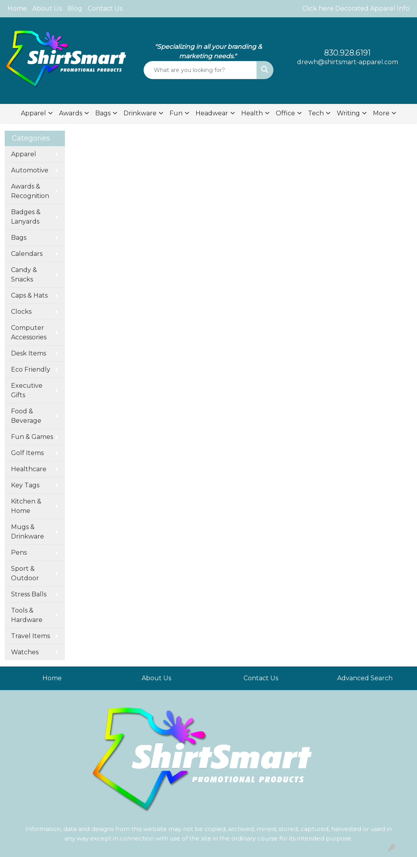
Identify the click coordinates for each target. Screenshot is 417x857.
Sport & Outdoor (25, 573)
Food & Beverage (26, 415)
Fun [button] (176, 113)
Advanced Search (365, 678)
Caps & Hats (29, 295)
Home (17, 8)
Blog (74, 8)
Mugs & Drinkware (27, 531)
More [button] (381, 113)
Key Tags (25, 485)
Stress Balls (28, 594)
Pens (19, 552)
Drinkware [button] (140, 113)
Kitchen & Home (26, 506)
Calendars (26, 253)
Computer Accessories (28, 332)
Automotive (29, 170)
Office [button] (285, 113)
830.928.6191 (347, 52)
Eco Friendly (30, 369)
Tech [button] (316, 113)
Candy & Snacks (24, 274)
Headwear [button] (212, 113)
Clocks (21, 311)
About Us (47, 8)
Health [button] (252, 113)
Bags (18, 237)
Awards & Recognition (30, 191)
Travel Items (30, 636)
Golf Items (27, 453)
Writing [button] (348, 113)
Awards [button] (70, 113)
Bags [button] (103, 113)
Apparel (23, 154)
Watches (25, 652)
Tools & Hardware (26, 615)
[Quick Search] (200, 70)
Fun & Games (32, 437)
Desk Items (28, 353)
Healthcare (28, 469)
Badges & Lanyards (26, 216)
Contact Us (105, 8)
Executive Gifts (26, 390)
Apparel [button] (33, 113)
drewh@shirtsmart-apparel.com (347, 62)
